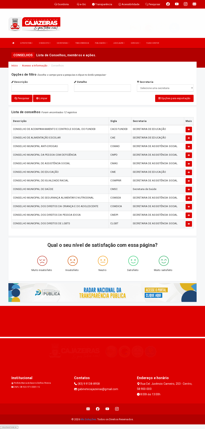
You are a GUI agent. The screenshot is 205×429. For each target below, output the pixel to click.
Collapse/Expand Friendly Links (9, 427)
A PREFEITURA (26, 43)
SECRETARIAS (63, 43)
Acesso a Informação (34, 65)
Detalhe (80, 81)
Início (14, 65)
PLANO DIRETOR (152, 43)
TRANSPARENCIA (82, 43)
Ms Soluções (88, 419)
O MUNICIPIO (45, 43)
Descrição (19, 81)
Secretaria (145, 81)
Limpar (41, 98)
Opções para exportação (174, 98)
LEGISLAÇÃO (119, 43)
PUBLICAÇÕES (101, 43)
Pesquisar (22, 98)
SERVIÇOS (135, 43)
